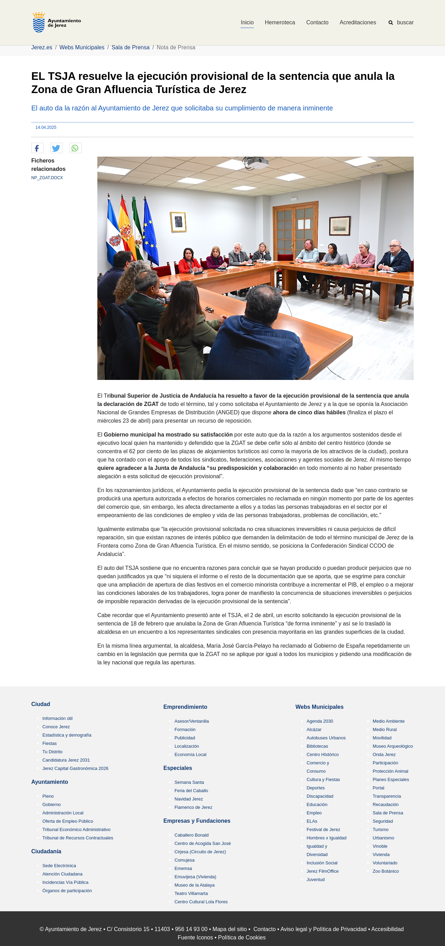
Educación (317, 804)
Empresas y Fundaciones (196, 821)
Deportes (316, 787)
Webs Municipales (319, 707)
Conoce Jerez (56, 726)
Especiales (177, 768)
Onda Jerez (384, 754)
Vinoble (380, 846)
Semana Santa (189, 782)
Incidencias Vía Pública (65, 882)
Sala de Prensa (388, 812)
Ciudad (40, 704)
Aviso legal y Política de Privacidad (324, 929)
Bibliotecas (317, 746)
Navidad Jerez (189, 799)
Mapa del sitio (229, 929)
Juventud (316, 879)
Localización (187, 746)
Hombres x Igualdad (327, 837)
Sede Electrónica (59, 865)
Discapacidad (320, 796)
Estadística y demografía (66, 735)
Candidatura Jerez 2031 (66, 760)
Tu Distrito (52, 751)
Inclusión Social (322, 862)
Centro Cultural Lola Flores (201, 901)
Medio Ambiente (389, 721)
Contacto (264, 929)
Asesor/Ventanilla (192, 721)
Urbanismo (383, 837)
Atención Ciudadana (62, 874)
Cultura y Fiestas (323, 779)
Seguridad (383, 821)
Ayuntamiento (49, 782)
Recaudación (386, 804)
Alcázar (314, 729)
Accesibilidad (387, 929)
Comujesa (185, 860)
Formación (185, 729)
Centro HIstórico (323, 754)
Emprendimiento (185, 707)
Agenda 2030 (320, 721)
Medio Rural (385, 729)
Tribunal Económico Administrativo (76, 829)
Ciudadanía (46, 851)
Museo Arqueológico (393, 746)
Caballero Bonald (192, 835)
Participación (385, 762)
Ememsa (183, 868)
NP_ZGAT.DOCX (47, 177)
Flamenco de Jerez (193, 807)
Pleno (48, 796)
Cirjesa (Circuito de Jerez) (200, 851)
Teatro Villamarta (191, 893)
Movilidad (382, 737)
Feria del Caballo (191, 790)
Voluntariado (385, 862)
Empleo (314, 812)
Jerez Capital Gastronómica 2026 (75, 768)
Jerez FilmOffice (323, 871)
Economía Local (191, 754)
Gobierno (51, 804)
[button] (37, 148)
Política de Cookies (242, 937)
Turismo (381, 829)
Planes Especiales (391, 779)
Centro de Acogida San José (203, 843)
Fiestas (49, 743)
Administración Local (62, 812)
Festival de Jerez (323, 829)
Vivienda (381, 854)
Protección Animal (390, 771)
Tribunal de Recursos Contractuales (77, 837)
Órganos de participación (67, 890)
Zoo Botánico (386, 871)
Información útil (57, 718)
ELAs (312, 821)
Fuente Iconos (195, 937)
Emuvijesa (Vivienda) (195, 876)
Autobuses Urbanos (326, 737)
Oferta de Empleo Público (67, 821)
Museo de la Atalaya (195, 885)
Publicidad (185, 737)
